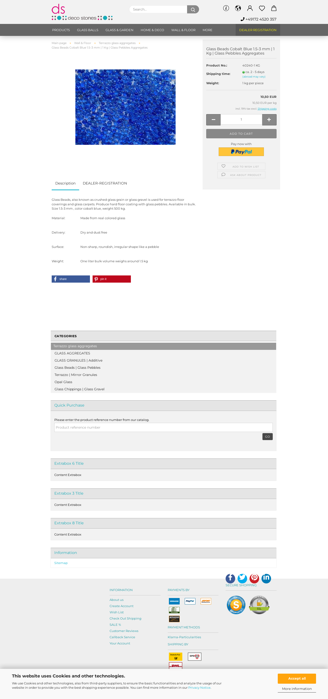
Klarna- (173, 637)
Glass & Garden (119, 30)
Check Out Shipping (125, 618)
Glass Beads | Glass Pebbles (77, 367)
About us (116, 600)
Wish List (117, 612)
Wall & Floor (183, 30)
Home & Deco (152, 30)
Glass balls (87, 30)
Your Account (120, 643)
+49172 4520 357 (258, 19)
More (207, 30)
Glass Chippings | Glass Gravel (80, 389)
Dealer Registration (258, 30)
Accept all (297, 678)
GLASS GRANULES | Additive (78, 360)
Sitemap (61, 563)
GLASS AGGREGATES (72, 353)
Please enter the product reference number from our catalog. (101, 420)
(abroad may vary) (254, 76)
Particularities (190, 637)
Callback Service (122, 637)
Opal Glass (63, 382)
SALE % (115, 624)
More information (297, 689)
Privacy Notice (199, 687)
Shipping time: (218, 74)
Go (267, 436)
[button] (71, 279)
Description (65, 183)
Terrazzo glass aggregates (75, 346)
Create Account (121, 606)
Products (61, 30)
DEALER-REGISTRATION (105, 183)
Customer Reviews (124, 631)
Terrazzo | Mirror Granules (76, 375)
